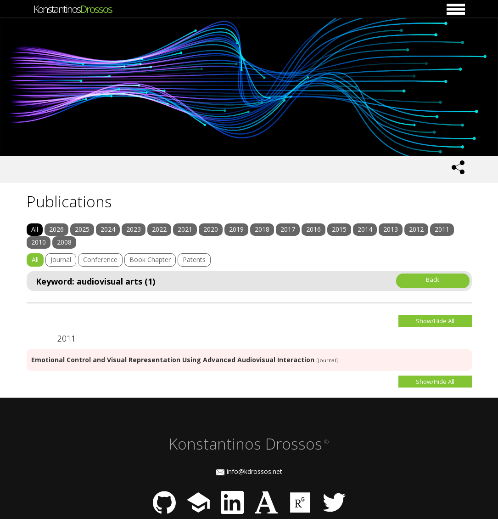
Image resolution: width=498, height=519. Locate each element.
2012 (416, 229)
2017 (287, 229)
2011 (442, 229)
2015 (339, 229)
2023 (133, 229)
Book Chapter (150, 259)
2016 (313, 229)
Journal (60, 259)
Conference (100, 259)
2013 (390, 229)
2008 (64, 242)
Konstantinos (73, 9)
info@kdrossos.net (254, 471)
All (34, 229)
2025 (82, 229)
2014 (365, 229)
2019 (236, 229)
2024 (108, 229)
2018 (262, 229)
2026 (56, 229)
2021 (185, 229)
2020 (210, 229)
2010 (38, 242)
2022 (159, 229)
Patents (194, 259)
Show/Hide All (435, 321)
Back (432, 279)
